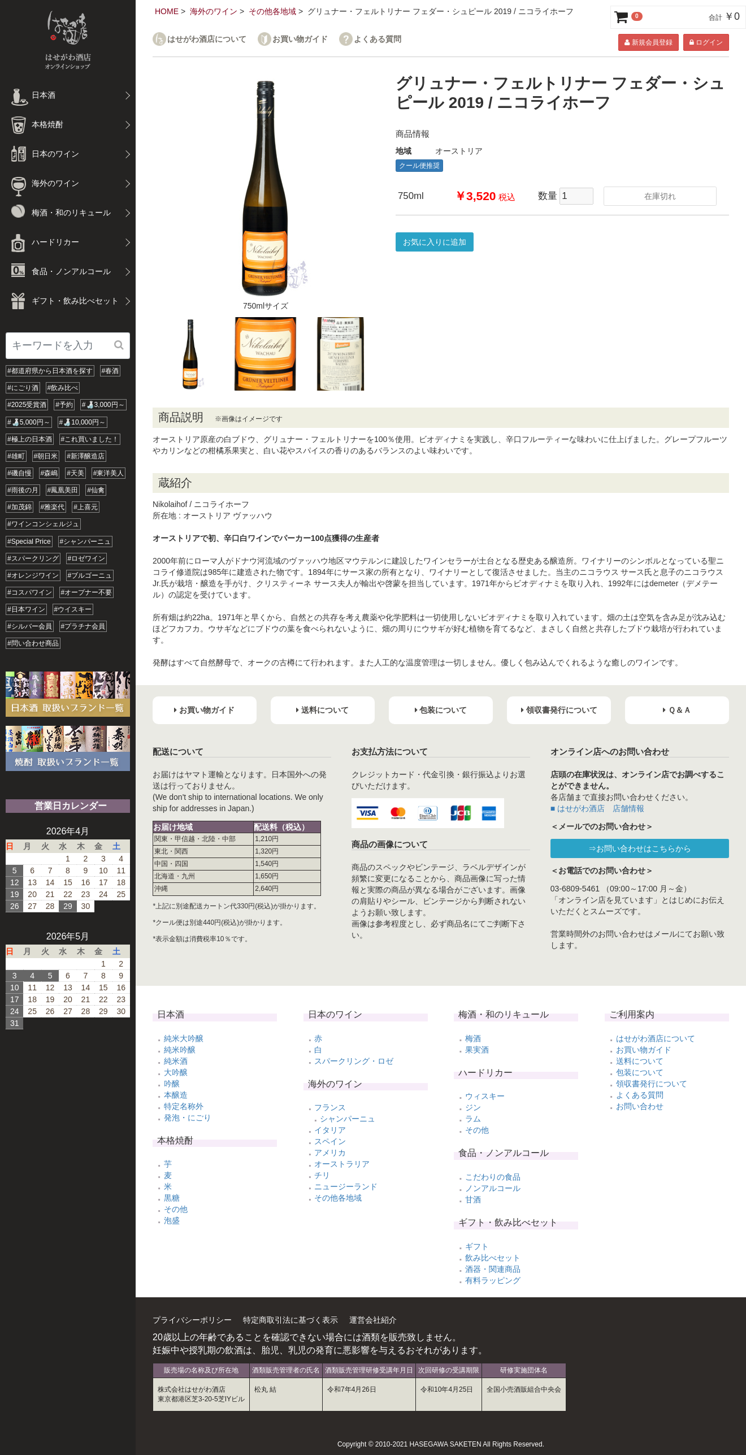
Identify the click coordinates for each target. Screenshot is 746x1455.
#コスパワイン (29, 592)
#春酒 (110, 371)
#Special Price (29, 541)
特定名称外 (183, 1106)
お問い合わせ (639, 1106)
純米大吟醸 (183, 1038)
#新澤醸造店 (86, 456)
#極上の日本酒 (29, 439)
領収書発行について (651, 1083)
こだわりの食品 (493, 1176)
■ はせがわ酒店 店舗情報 (597, 808)
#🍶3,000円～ (103, 405)
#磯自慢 (19, 473)
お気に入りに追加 (434, 241)
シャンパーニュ (347, 1118)
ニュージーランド (346, 1186)
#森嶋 (49, 473)
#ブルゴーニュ (90, 575)
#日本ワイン (26, 609)
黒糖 (172, 1197)
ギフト (477, 1246)
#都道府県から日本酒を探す (50, 371)
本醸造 (176, 1094)
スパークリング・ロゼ (353, 1061)
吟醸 (172, 1083)
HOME (167, 11)
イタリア (330, 1129)
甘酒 (473, 1199)
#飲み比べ (63, 388)
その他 (176, 1209)
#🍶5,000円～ (28, 422)
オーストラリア (342, 1163)
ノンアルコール (493, 1188)
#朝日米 (46, 456)
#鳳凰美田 (63, 490)
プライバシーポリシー (192, 1319)
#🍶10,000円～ (82, 422)
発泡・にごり (187, 1117)
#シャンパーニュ (85, 541)
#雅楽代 (53, 507)
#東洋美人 (108, 473)
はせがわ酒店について (206, 39)
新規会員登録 (648, 42)
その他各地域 (272, 11)
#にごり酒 (22, 388)
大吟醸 (176, 1072)
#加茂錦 (19, 507)
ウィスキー (485, 1096)
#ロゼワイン (87, 558)
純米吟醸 (180, 1049)
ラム (473, 1118)
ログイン (706, 42)
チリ (322, 1175)
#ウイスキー (73, 609)
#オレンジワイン (33, 575)
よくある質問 (377, 39)
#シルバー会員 (29, 626)
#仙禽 (96, 490)
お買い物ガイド (300, 39)
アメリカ (330, 1152)
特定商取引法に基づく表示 (290, 1319)
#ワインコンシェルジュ (43, 524)
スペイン (330, 1141)
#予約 (64, 405)
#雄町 (16, 456)
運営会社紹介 (373, 1319)
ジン (473, 1107)
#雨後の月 (22, 490)
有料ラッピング (493, 1280)
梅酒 (473, 1038)
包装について (639, 1072)
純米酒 (176, 1061)
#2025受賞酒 (26, 405)
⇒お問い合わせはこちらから (639, 848)
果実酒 (477, 1049)
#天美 (75, 473)
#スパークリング (33, 558)
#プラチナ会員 (83, 626)
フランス (330, 1107)
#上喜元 (85, 507)
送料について (639, 1061)
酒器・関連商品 (493, 1269)
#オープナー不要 (86, 592)
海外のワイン (213, 11)
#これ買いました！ (90, 439)
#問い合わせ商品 (33, 643)
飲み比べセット (493, 1257)
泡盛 (172, 1220)
